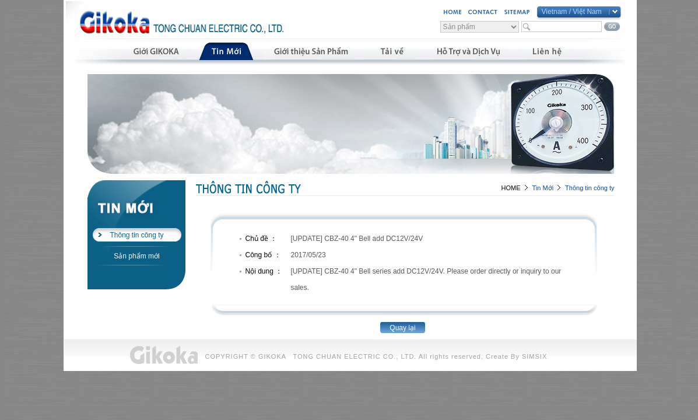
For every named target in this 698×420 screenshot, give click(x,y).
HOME (511, 187)
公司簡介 (156, 51)
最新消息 (226, 51)
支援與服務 (468, 51)
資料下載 (391, 51)
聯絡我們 (547, 51)
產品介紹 (310, 51)
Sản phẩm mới (136, 256)
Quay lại (402, 328)
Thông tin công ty (136, 235)
